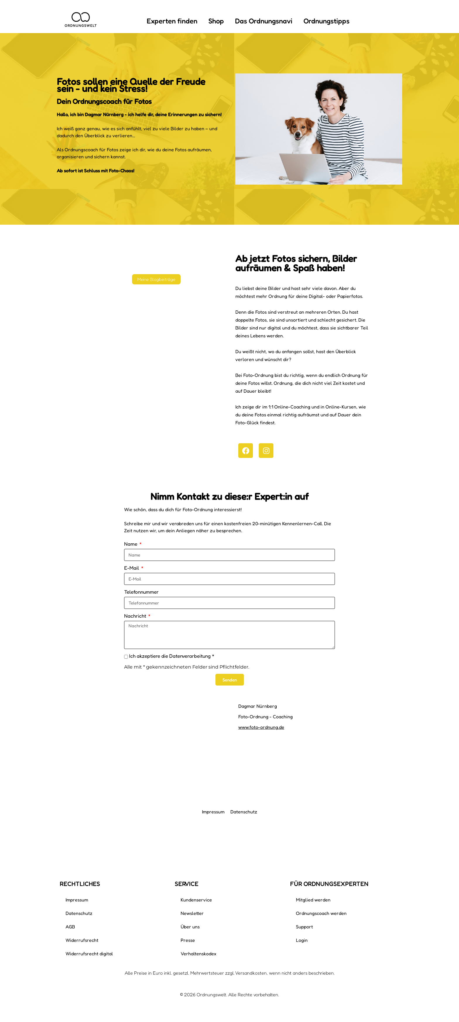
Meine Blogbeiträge (156, 279)
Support (304, 927)
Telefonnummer (141, 592)
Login (302, 940)
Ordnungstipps (327, 21)
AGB (70, 927)
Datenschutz (243, 812)
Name (131, 544)
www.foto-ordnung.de (261, 727)
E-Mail (132, 568)
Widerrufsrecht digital (89, 953)
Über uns (190, 927)
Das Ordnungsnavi (263, 21)
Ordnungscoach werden (321, 913)
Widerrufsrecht (82, 940)
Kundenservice (196, 900)
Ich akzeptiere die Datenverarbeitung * (171, 656)
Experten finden (172, 21)
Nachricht (135, 616)
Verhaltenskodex (198, 953)
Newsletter (192, 913)
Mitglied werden (313, 900)
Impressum (213, 812)
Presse (188, 940)
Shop (216, 21)
